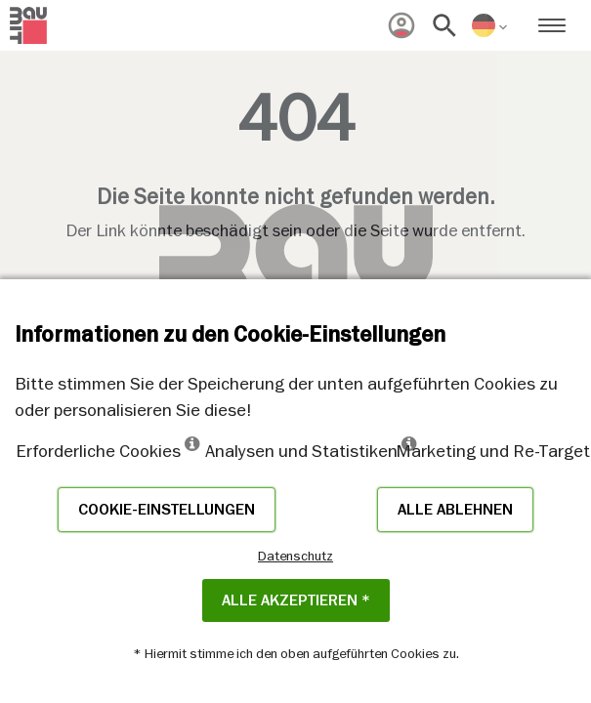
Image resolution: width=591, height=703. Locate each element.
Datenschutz (295, 555)
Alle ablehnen (455, 509)
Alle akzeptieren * (296, 600)
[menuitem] (401, 25)
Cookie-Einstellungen (166, 509)
